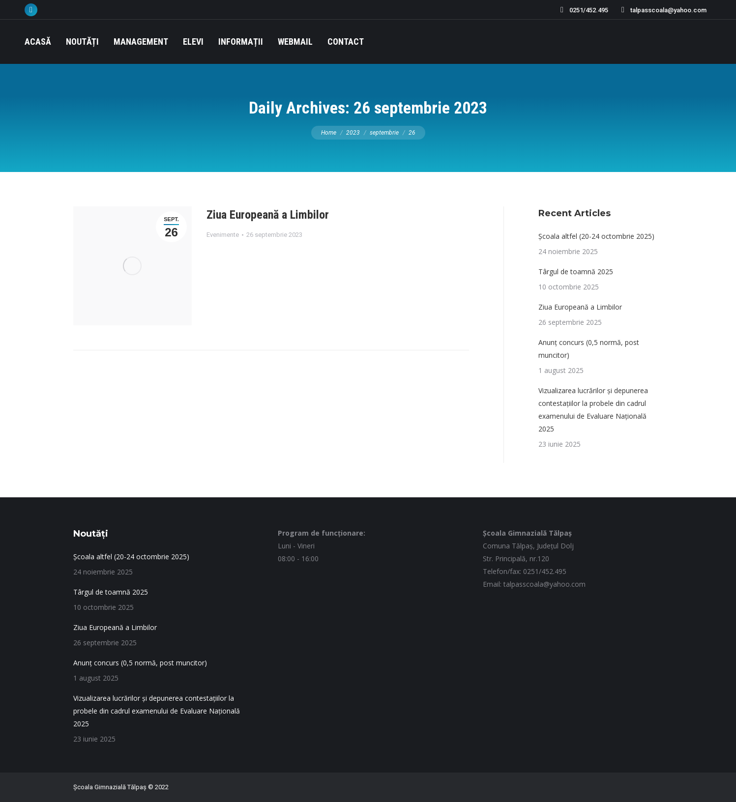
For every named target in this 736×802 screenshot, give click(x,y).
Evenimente (222, 234)
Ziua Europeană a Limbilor (267, 215)
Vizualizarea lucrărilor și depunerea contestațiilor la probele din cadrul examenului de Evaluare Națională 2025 (593, 409)
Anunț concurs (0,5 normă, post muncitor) (588, 349)
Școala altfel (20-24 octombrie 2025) (596, 236)
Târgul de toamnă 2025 (575, 271)
